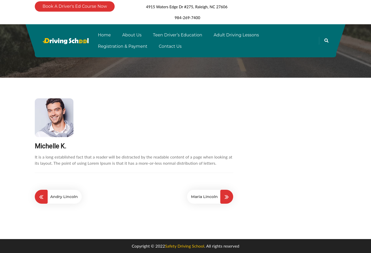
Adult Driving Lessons (236, 35)
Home (104, 35)
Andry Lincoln (64, 196)
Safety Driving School (184, 245)
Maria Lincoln (204, 196)
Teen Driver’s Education (177, 35)
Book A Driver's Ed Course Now (75, 6)
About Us (131, 35)
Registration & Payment (122, 46)
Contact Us (170, 46)
